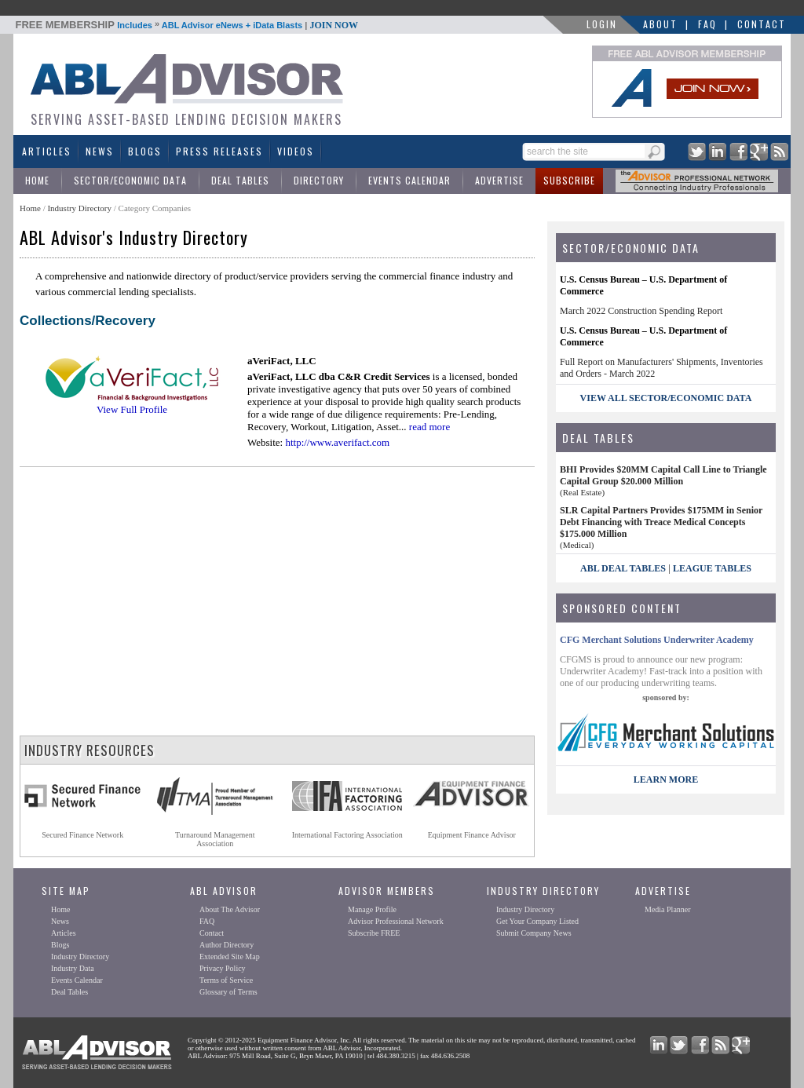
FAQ (707, 24)
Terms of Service (226, 980)
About (660, 24)
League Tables (712, 568)
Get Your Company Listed (537, 921)
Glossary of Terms (228, 992)
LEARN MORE (666, 779)
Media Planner (668, 909)
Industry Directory (79, 208)
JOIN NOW (333, 25)
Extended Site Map (229, 956)
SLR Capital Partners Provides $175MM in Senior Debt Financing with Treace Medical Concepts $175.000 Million (661, 522)
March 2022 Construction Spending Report (641, 310)
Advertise (499, 180)
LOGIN (602, 24)
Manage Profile (372, 909)
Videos (295, 151)
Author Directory (226, 944)
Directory (319, 180)
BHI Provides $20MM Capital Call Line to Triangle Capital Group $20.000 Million (663, 475)
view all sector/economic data (666, 397)
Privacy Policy (222, 968)
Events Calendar (409, 180)
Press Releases (219, 151)
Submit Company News (534, 933)
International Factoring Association (347, 835)
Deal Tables (240, 180)
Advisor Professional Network (396, 921)
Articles (46, 151)
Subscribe (569, 180)
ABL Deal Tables (623, 568)
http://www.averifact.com (337, 442)
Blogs (145, 151)
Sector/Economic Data (130, 180)
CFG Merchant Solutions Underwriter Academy (657, 639)
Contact (761, 24)
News (100, 151)
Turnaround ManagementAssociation (215, 839)
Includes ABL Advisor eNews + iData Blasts (187, 25)
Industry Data (72, 968)
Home (37, 180)
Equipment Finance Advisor (472, 835)
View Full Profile (132, 409)
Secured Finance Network (82, 835)
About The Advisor (229, 909)
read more (429, 427)
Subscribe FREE (374, 933)
